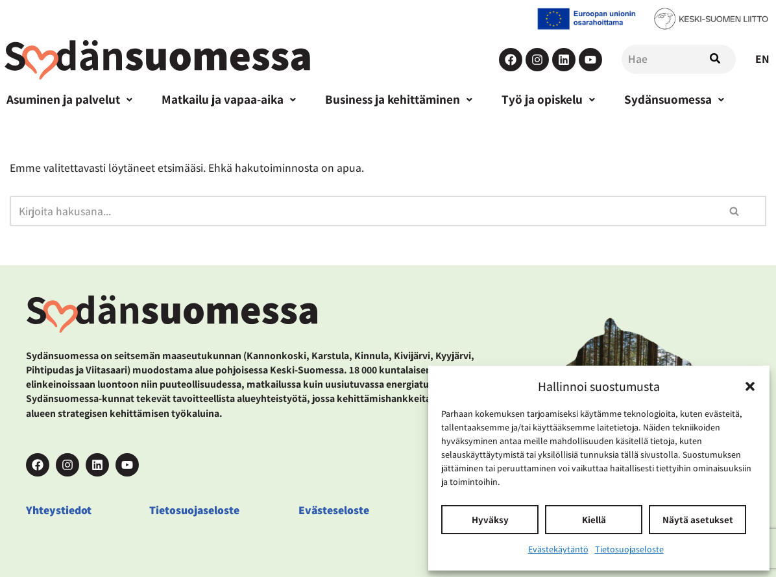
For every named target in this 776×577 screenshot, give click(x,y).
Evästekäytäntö (558, 549)
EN (762, 58)
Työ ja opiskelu (548, 99)
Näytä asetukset (697, 519)
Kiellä (594, 519)
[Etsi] (357, 211)
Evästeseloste (333, 509)
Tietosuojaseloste (629, 549)
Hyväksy (490, 519)
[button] (750, 386)
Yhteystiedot (58, 509)
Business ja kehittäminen (398, 99)
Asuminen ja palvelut (69, 99)
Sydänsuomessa (674, 99)
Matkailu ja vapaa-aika (229, 99)
